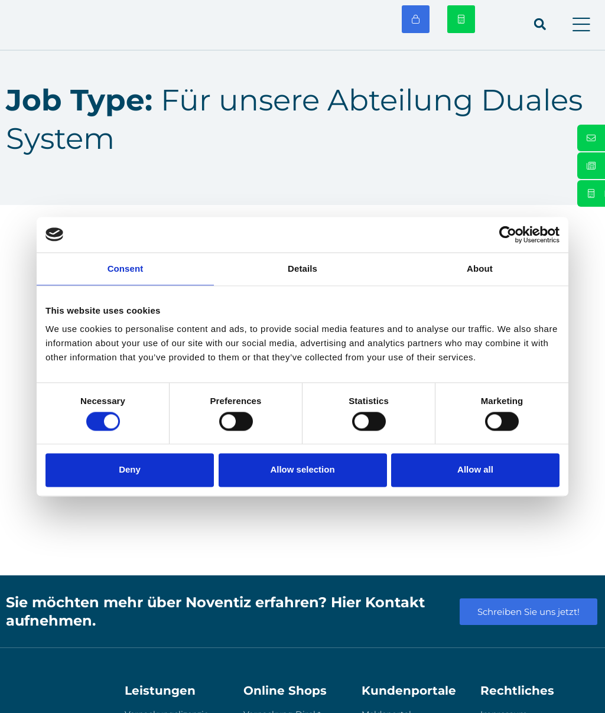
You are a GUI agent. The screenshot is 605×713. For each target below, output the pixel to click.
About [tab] (480, 268)
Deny (130, 470)
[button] (581, 25)
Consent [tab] (126, 268)
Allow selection (302, 470)
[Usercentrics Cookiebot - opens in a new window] (508, 234)
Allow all (475, 470)
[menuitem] (501, 25)
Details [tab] (302, 268)
